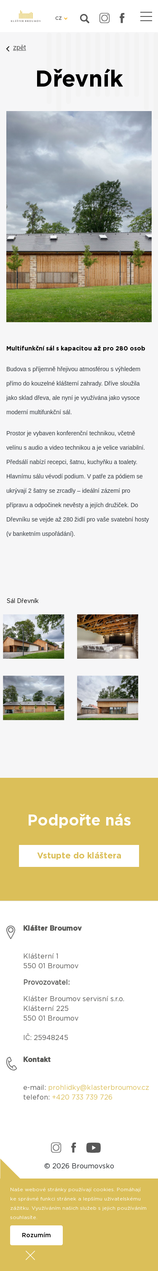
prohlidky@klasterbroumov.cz (98, 1087)
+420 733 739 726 (82, 1097)
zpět (19, 47)
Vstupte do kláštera (79, 856)
